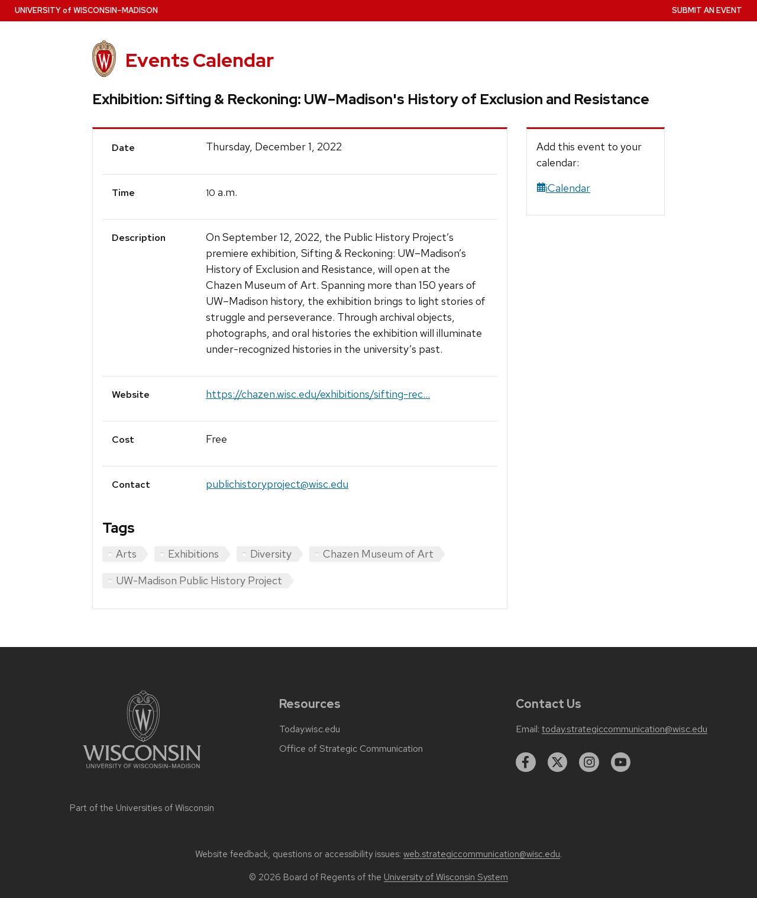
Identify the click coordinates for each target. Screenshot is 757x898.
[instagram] (589, 762)
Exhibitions (193, 554)
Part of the (142, 808)
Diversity (271, 554)
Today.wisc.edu (309, 729)
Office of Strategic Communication (351, 749)
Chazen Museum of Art (378, 554)
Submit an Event (707, 10)
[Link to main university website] (142, 770)
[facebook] (526, 762)
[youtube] (621, 762)
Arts (126, 554)
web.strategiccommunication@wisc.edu (481, 854)
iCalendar (563, 188)
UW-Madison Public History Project (199, 580)
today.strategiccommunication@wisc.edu (624, 729)
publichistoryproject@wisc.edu (277, 484)
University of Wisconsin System (446, 877)
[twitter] (558, 762)
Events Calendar (199, 60)
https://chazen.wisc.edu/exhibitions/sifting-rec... (318, 394)
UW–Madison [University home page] (86, 10)
